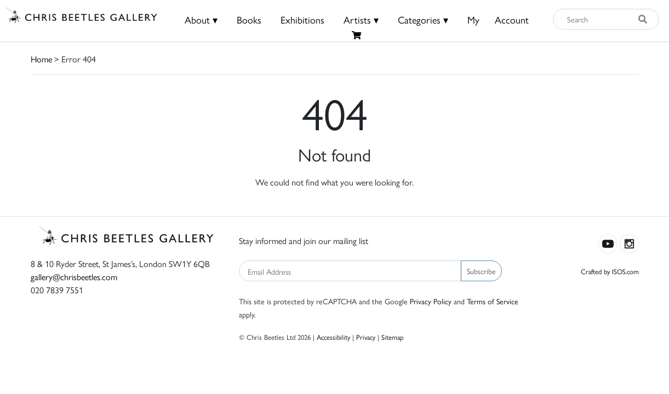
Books (249, 19)
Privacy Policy (430, 301)
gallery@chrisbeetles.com (74, 276)
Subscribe (481, 270)
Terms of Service (492, 301)
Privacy (365, 337)
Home (41, 59)
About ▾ (201, 19)
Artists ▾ (361, 19)
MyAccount (498, 19)
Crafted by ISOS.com (610, 271)
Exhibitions (302, 19)
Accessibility (333, 337)
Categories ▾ (423, 19)
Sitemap (392, 337)
